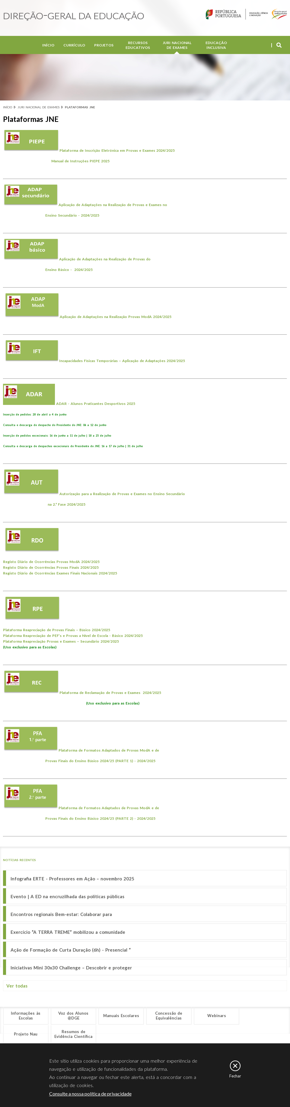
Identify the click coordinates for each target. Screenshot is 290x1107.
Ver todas (16, 985)
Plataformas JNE (80, 107)
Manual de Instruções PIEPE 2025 (80, 161)
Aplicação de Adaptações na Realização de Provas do (105, 259)
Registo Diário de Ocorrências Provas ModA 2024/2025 (51, 561)
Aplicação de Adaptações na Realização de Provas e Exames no (114, 204)
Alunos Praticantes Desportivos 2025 (103, 403)
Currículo (74, 45)
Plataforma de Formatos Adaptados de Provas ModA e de (111, 750)
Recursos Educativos (138, 45)
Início (48, 45)
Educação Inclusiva (216, 45)
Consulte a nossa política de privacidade (90, 1093)
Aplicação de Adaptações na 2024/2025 (115, 316)
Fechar (235, 1076)
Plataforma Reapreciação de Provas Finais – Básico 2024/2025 (56, 630)
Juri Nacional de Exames (177, 45)
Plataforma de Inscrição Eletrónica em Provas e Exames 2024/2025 (117, 150)
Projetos (103, 45)
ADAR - (62, 403)
